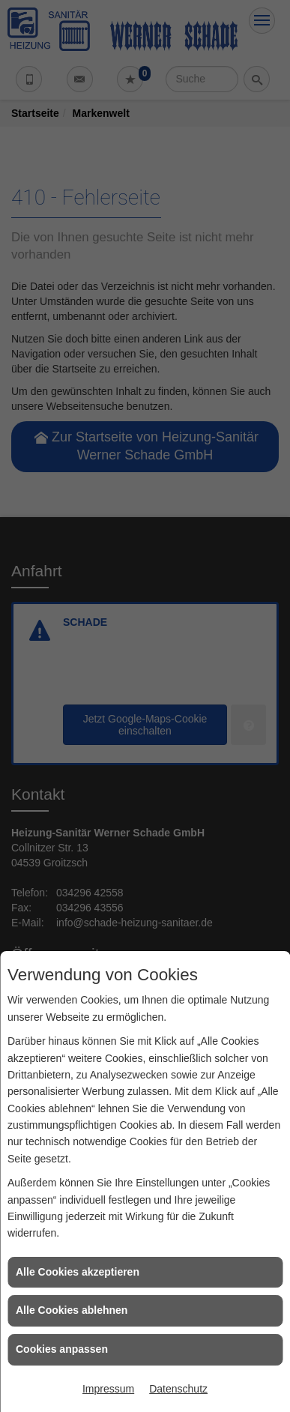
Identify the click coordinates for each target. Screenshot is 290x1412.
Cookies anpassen (62, 1349)
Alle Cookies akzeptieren (77, 1272)
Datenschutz (178, 1389)
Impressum (108, 1389)
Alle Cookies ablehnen (71, 1310)
